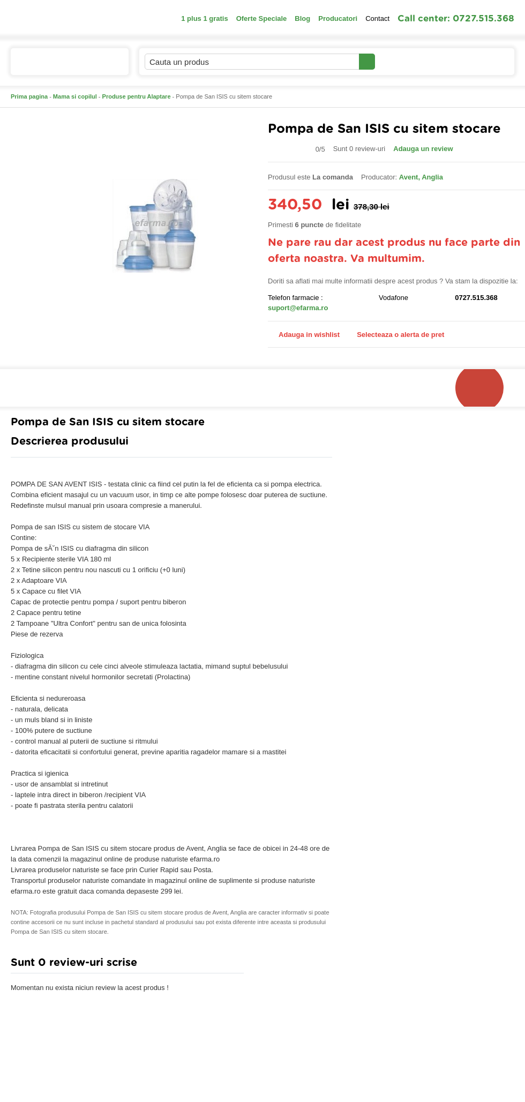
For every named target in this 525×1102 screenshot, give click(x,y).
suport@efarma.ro (298, 308)
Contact (377, 18)
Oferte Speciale (261, 18)
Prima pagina (29, 96)
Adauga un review (423, 149)
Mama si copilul (75, 96)
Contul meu (412, 61)
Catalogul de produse (62, 66)
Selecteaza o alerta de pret (395, 335)
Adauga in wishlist (304, 335)
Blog (302, 18)
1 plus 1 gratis (204, 18)
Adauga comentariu (294, 965)
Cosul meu (478, 61)
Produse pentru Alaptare (136, 96)
